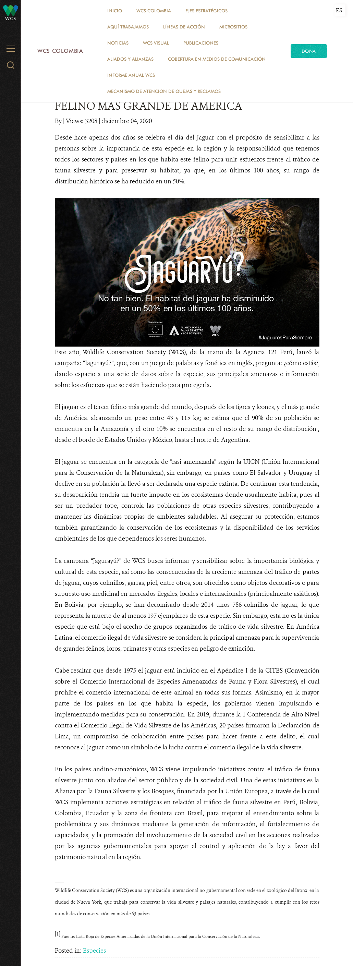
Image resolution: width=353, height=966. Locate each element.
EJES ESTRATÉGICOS (206, 10)
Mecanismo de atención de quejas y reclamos (164, 91)
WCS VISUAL (156, 43)
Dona (309, 51)
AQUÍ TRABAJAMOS (128, 26)
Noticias (118, 43)
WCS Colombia (60, 51)
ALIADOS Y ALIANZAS (130, 59)
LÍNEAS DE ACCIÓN (184, 26)
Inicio (114, 10)
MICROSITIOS (233, 26)
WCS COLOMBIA (153, 10)
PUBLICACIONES (200, 43)
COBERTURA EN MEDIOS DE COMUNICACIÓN (217, 59)
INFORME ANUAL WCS (131, 75)
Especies (94, 950)
